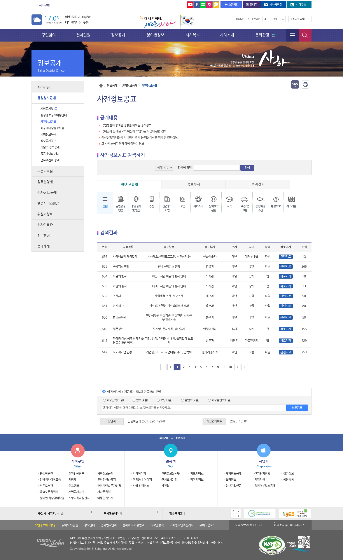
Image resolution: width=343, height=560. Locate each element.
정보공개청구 (48, 141)
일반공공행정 (120, 202)
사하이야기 (139, 473)
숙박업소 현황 (121, 266)
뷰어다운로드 (207, 525)
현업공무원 (119, 317)
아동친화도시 (105, 498)
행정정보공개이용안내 (53, 115)
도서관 (108, 5)
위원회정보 (45, 214)
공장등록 (288, 479)
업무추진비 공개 (50, 160)
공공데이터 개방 (50, 154)
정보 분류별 (129, 185)
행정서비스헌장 (48, 203)
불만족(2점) (190, 400)
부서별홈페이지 (113, 513)
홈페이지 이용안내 (133, 525)
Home (240, 19)
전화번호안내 (109, 525)
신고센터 (73, 486)
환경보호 (275, 200)
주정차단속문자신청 (109, 486)
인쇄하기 (305, 84)
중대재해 (43, 246)
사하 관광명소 (141, 486)
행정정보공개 (46, 98)
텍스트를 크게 (265, 19)
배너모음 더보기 (233, 515)
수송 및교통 (245, 202)
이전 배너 (233, 511)
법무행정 (43, 236)
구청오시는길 (169, 479)
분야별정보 (155, 35)
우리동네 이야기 (142, 479)
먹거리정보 (196, 479)
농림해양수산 (260, 202)
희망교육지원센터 (78, 498)
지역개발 (291, 200)
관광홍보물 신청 (170, 473)
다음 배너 (238, 511)
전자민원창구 (76, 473)
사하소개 (227, 35)
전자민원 (83, 35)
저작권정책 (157, 525)
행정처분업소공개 (264, 486)
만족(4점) (140, 400)
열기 (295, 84)
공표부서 (193, 184)
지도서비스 (196, 473)
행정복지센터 (177, 513)
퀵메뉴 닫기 (171, 438)
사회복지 (198, 200)
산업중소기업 (167, 202)
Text (274, 19)
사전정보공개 (105, 473)
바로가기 (285, 276)
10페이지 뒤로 (237, 367)
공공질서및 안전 (136, 202)
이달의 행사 (120, 276)
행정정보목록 (48, 134)
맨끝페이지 (244, 367)
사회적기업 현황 (122, 352)
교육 (229, 200)
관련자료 (285, 256)
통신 (151, 200)
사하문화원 (103, 492)
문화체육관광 (213, 202)
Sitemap (254, 19)
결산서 (117, 296)
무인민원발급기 (106, 479)
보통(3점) (165, 400)
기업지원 (259, 479)
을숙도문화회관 (136, 5)
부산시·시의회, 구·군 (50, 513)
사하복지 (193, 35)
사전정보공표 (48, 122)
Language (298, 19)
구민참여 (49, 35)
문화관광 (68, 5)
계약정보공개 (234, 473)
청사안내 (89, 525)
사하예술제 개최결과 (125, 256)
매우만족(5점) (113, 400)
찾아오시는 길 (70, 525)
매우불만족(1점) (220, 400)
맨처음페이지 (163, 367)
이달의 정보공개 (50, 147)
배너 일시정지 (238, 515)
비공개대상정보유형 (52, 128)
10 (230, 367)
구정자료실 (45, 171)
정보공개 (118, 35)
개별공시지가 (76, 492)
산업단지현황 (262, 473)
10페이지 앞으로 (170, 367)
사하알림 (43, 87)
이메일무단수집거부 (181, 525)
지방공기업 (48, 109)
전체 (105, 200)
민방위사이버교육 (50, 479)
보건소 (89, 5)
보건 (182, 200)
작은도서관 (46, 486)
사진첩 (165, 486)
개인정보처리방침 (45, 525)
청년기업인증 (234, 486)
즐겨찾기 (257, 184)
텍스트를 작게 (283, 19)
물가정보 (231, 479)
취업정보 (288, 473)
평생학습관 (46, 473)
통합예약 (159, 5)
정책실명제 (45, 182)
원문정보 (118, 329)
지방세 (72, 479)
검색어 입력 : (186, 167)
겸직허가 (118, 306)
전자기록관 (45, 225)
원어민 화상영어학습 (52, 498)
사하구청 (44, 5)
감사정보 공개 (47, 193)
